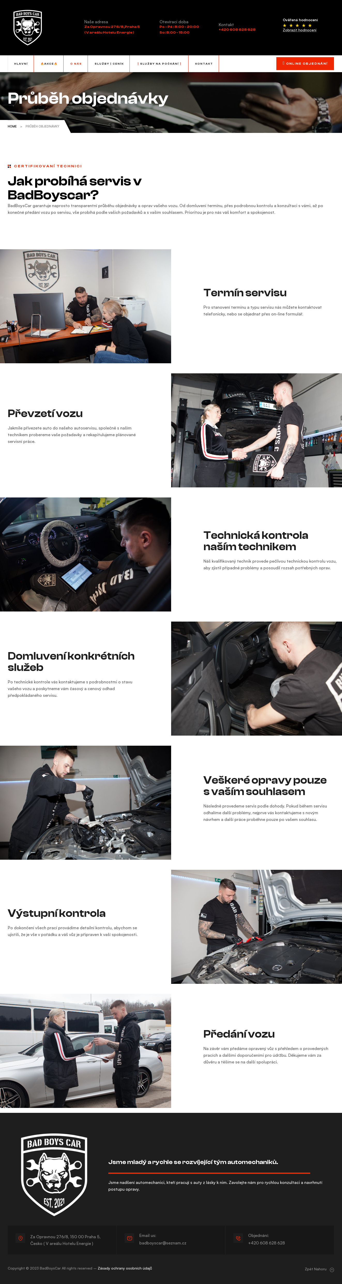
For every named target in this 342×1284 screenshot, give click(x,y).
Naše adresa (96, 21)
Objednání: (262, 1234)
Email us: (151, 1234)
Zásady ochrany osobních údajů (125, 1267)
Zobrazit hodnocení (299, 30)
